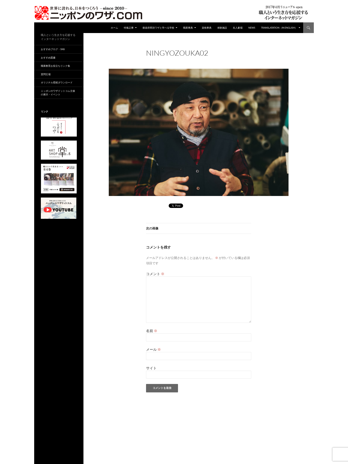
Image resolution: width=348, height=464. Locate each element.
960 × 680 (179, 59)
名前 (151, 331)
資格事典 (207, 27)
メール (153, 349)
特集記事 (129, 27)
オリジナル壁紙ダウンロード (57, 82)
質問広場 (46, 74)
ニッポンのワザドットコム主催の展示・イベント (58, 92)
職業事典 (188, 27)
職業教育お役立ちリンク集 (55, 65)
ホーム (114, 27)
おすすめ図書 (48, 57)
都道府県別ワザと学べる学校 (158, 27)
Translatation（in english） (279, 27)
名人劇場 (238, 27)
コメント (155, 274)
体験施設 (222, 27)
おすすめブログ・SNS (53, 49)
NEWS (251, 27)
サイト (151, 368)
